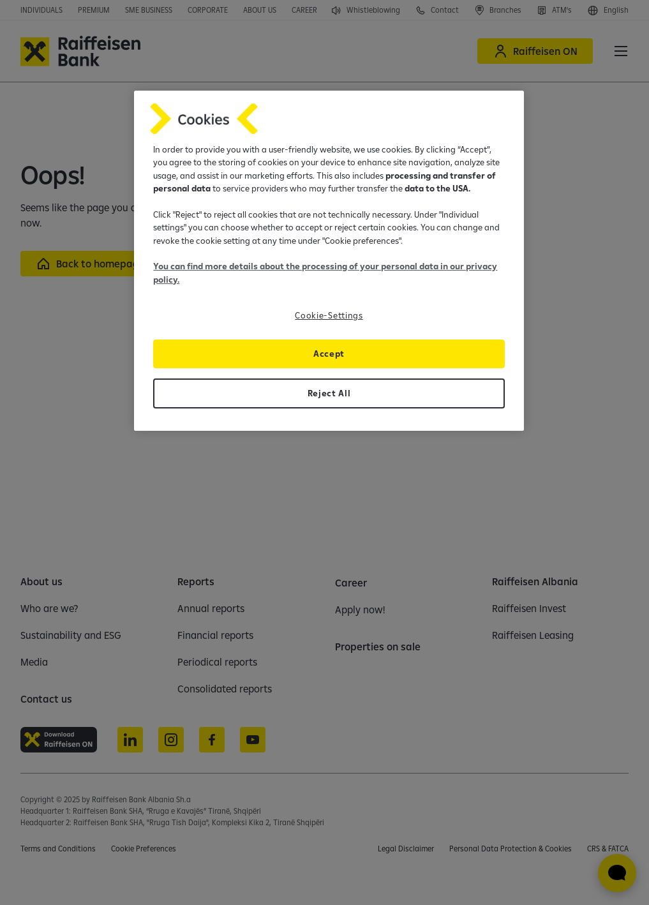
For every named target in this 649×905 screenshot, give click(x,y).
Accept (329, 353)
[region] (328, 261)
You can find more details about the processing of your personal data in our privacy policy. (325, 272)
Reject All (329, 393)
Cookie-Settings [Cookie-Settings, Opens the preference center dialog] (328, 315)
